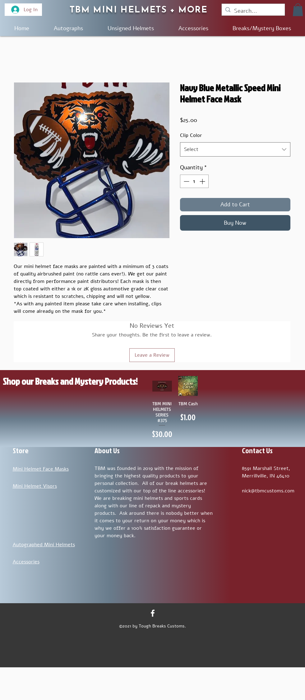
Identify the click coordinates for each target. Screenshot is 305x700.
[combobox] (235, 149)
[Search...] (253, 11)
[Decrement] (186, 181)
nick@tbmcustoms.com (268, 490)
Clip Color (191, 135)
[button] (298, 9)
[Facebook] (152, 613)
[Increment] (203, 181)
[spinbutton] (194, 181)
